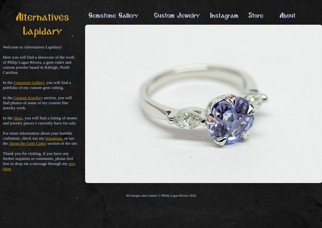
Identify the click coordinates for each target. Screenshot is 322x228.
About (287, 17)
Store (18, 118)
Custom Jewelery (28, 97)
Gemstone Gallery (29, 82)
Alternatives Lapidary (42, 27)
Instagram (53, 138)
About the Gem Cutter (27, 143)
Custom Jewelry (177, 17)
